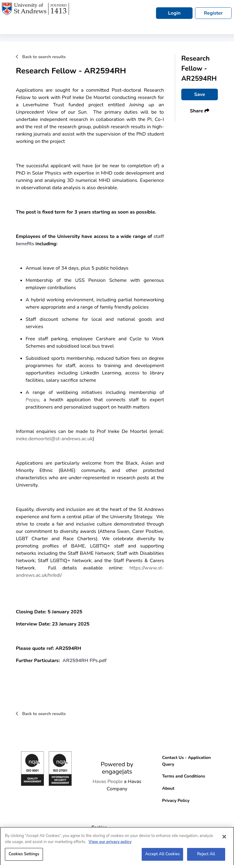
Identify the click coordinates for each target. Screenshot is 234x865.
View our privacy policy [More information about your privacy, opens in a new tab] (110, 844)
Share (199, 111)
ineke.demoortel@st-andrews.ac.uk (54, 438)
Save (199, 94)
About (168, 788)
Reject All (206, 857)
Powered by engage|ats (117, 768)
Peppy (32, 399)
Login (174, 13)
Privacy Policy (176, 800)
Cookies (99, 827)
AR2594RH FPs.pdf (84, 660)
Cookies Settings (24, 857)
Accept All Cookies (162, 857)
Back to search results (41, 57)
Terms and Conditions (183, 776)
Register (213, 13)
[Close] (224, 839)
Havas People (108, 781)
